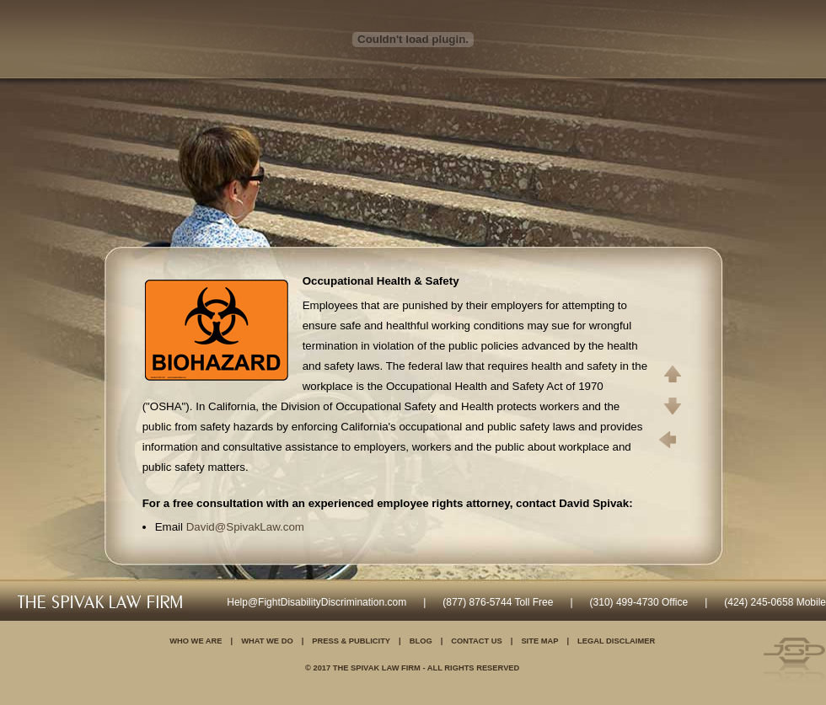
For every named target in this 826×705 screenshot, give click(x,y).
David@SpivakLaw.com (245, 527)
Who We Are (195, 641)
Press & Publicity (351, 641)
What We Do (267, 641)
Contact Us (476, 641)
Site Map (539, 641)
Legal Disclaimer (616, 641)
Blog (421, 641)
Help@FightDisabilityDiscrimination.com (316, 602)
